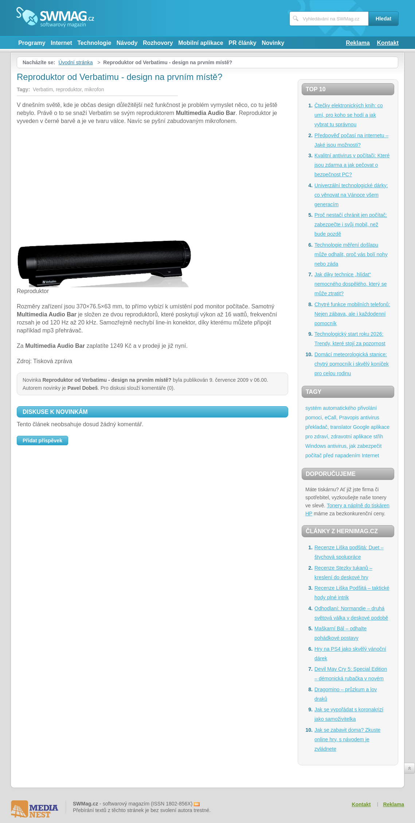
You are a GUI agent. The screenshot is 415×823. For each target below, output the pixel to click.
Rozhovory (158, 43)
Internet (61, 43)
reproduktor (69, 89)
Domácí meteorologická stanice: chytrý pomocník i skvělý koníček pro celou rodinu (351, 363)
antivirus (369, 417)
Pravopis (349, 417)
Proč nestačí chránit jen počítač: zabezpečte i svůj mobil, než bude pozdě (350, 224)
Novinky (273, 43)
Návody (127, 43)
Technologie (94, 43)
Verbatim (43, 89)
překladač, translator (328, 427)
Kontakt (388, 43)
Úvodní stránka (75, 62)
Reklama (358, 43)
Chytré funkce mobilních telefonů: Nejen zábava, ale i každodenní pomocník (352, 313)
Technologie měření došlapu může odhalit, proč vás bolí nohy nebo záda (351, 254)
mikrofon (94, 89)
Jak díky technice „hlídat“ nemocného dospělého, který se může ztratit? (350, 284)
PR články (242, 43)
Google (361, 427)
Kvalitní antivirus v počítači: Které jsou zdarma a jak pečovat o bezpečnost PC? (351, 165)
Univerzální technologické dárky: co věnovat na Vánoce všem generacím (351, 194)
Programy (32, 43)
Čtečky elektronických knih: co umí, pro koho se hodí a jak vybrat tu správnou (348, 115)
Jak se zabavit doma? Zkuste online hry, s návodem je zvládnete (347, 739)
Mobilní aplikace (200, 43)
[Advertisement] (152, 183)
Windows (315, 446)
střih (378, 436)
